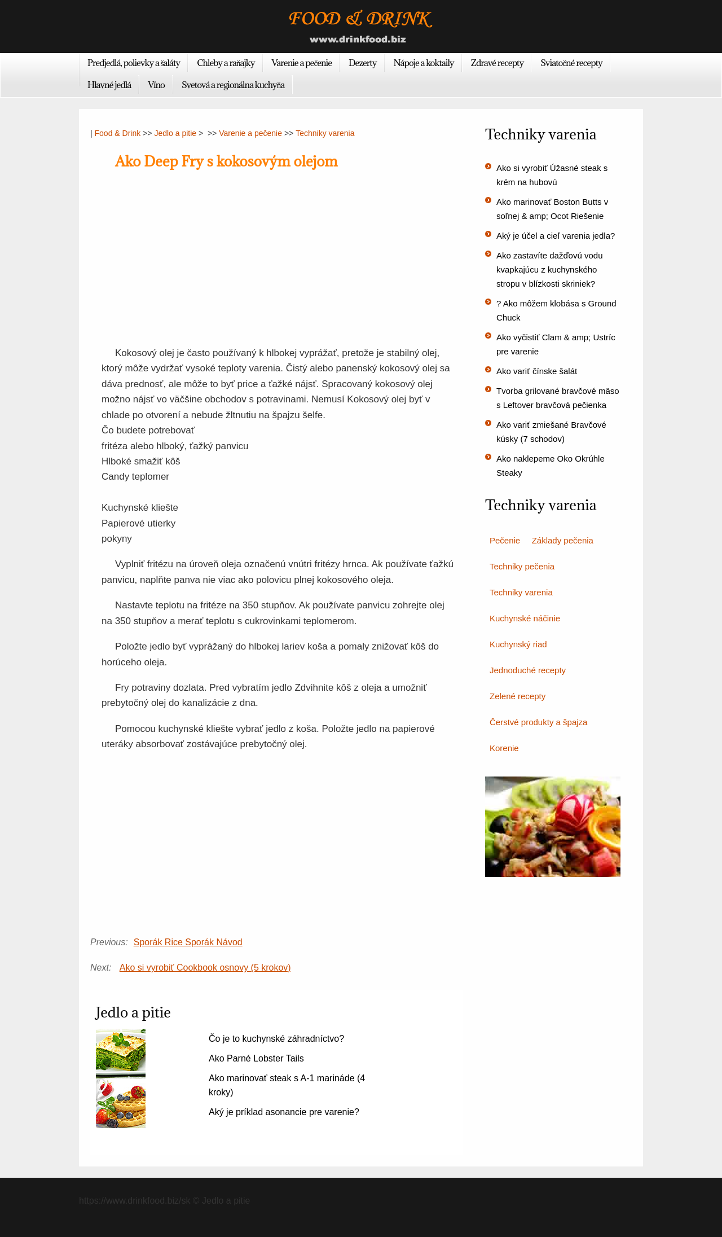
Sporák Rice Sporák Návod (188, 942)
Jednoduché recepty (528, 670)
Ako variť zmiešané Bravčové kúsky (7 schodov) (551, 432)
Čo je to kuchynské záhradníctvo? (276, 1038)
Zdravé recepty (497, 62)
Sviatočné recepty (571, 62)
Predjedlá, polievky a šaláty (133, 62)
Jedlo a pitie (175, 133)
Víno (156, 84)
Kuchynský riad (518, 644)
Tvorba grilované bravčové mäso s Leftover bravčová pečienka (557, 398)
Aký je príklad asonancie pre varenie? (284, 1112)
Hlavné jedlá (109, 84)
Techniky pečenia (522, 566)
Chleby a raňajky (225, 62)
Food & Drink (118, 133)
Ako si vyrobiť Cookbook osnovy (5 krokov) (205, 967)
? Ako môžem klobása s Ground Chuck (556, 310)
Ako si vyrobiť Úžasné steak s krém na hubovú (551, 175)
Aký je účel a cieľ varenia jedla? (555, 235)
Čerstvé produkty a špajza (538, 722)
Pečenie (505, 540)
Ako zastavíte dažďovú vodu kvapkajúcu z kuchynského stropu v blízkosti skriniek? (549, 269)
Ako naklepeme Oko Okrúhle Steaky (550, 465)
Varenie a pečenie (302, 62)
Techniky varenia (325, 133)
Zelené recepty (517, 696)
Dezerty (362, 62)
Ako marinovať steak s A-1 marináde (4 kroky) (287, 1085)
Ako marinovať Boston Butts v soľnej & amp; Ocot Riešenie (552, 209)
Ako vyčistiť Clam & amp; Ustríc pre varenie (555, 344)
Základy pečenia (562, 540)
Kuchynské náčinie (525, 618)
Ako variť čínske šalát (536, 371)
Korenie (504, 748)
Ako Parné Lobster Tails (256, 1058)
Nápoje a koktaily (424, 62)
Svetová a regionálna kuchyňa (233, 84)
